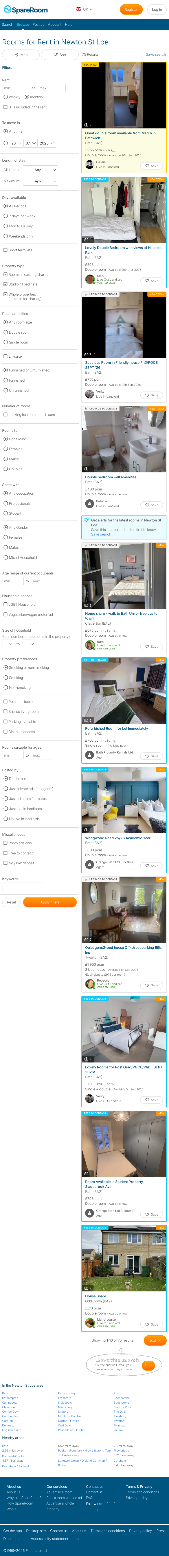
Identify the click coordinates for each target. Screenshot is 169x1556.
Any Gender (18, 527)
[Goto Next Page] (155, 1340)
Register (131, 9)
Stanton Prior (122, 1407)
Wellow (118, 1430)
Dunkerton (9, 1425)
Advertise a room (59, 1492)
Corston (7, 1421)
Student (15, 513)
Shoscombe (122, 1398)
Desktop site (36, 1531)
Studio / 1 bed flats (23, 284)
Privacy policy (137, 1498)
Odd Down (65, 1425)
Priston (118, 1393)
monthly (36, 97)
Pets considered (21, 701)
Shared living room (24, 711)
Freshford (64, 1398)
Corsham (120, 1460)
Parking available (22, 721)
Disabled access (22, 732)
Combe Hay (10, 1416)
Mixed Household (23, 557)
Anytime (15, 131)
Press (160, 1531)
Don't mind (17, 778)
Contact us (94, 1492)
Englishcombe (11, 1430)
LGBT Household (22, 604)
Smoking (16, 677)
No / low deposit (21, 863)
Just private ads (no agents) (31, 788)
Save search (156, 54)
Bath (5, 1393)
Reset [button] (11, 902)
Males (14, 459)
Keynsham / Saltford (15, 1466)
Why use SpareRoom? (24, 1498)
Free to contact (21, 853)
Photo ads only (20, 843)
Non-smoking (20, 687)
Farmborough (67, 1393)
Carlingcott (9, 1402)
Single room (18, 342)
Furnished (17, 380)
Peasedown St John (71, 1430)
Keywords (10, 880)
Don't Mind (17, 439)
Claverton (8, 1407)
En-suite (15, 356)
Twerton (119, 1421)
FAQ (89, 1498)
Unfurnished (19, 390)
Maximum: (12, 181)
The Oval (120, 1411)
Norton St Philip (68, 1421)
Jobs (76, 1538)
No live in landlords (24, 819)
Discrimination (14, 1538)
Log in (157, 9)
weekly (14, 97)
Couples (15, 469)
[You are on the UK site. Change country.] (85, 9)
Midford (63, 1411)
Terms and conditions (142, 1492)
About (13, 1492)
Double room (19, 332)
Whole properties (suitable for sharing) (25, 296)
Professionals (20, 503)
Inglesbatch (65, 1402)
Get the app (12, 1531)
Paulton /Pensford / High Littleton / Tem (84, 1450)
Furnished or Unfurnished (29, 370)
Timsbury (120, 1416)
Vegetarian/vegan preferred (31, 614)
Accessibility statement (49, 1538)
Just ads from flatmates (28, 798)
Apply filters (50, 902)
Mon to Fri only (21, 226)
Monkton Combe (69, 1416)
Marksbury (65, 1407)
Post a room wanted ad (64, 1498)
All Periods (17, 206)
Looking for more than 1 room (32, 414)
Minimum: (12, 169)
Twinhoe (119, 1425)
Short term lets (20, 250)
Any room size (20, 322)
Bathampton (10, 1398)
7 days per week (22, 216)
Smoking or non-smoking (29, 667)
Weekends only (21, 236)
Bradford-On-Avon (14, 1456)
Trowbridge (121, 1450)
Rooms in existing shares (28, 274)
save (148, 1366)
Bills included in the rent (28, 107)
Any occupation (21, 493)
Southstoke (121, 1402)
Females (15, 449)
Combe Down (11, 1411)
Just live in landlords (25, 808)
